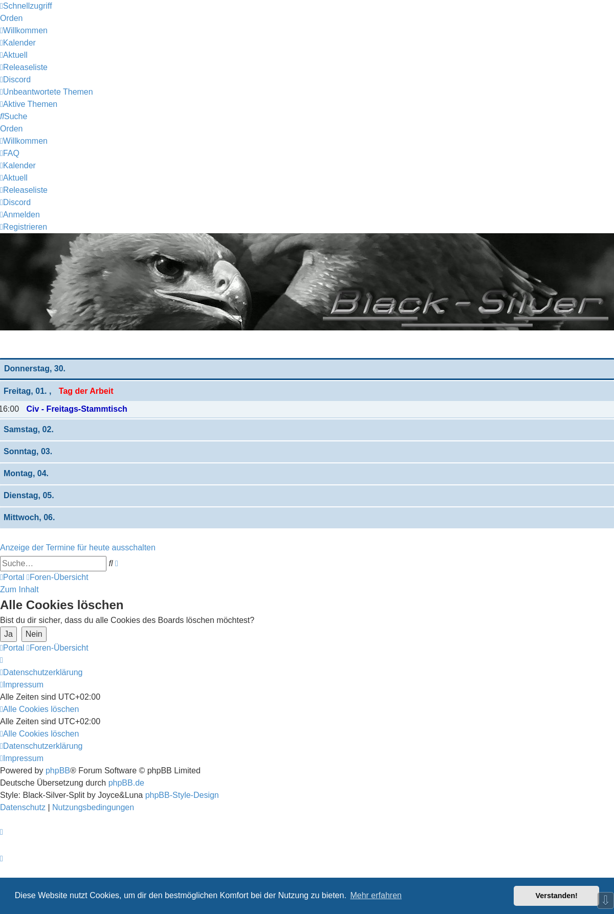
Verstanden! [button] (557, 895)
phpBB (58, 770)
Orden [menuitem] (11, 18)
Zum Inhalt (19, 589)
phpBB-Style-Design (182, 795)
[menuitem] (24, 30)
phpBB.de (126, 782)
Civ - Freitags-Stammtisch (76, 409)
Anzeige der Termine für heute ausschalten (78, 547)
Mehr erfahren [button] (376, 895)
